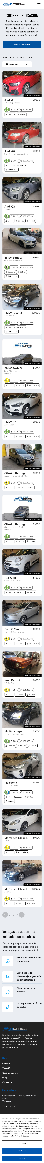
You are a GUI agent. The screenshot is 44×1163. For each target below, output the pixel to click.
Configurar (22, 1143)
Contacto (7, 1082)
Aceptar (22, 1158)
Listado (6, 1063)
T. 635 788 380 (9, 1106)
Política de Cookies (22, 1136)
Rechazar (22, 1151)
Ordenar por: (17, 64)
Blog (4, 1077)
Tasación (6, 1068)
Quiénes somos (10, 1073)
